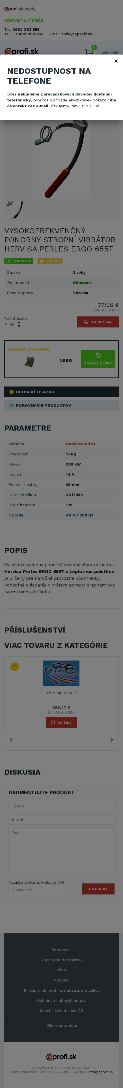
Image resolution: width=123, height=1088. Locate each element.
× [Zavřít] (116, 61)
